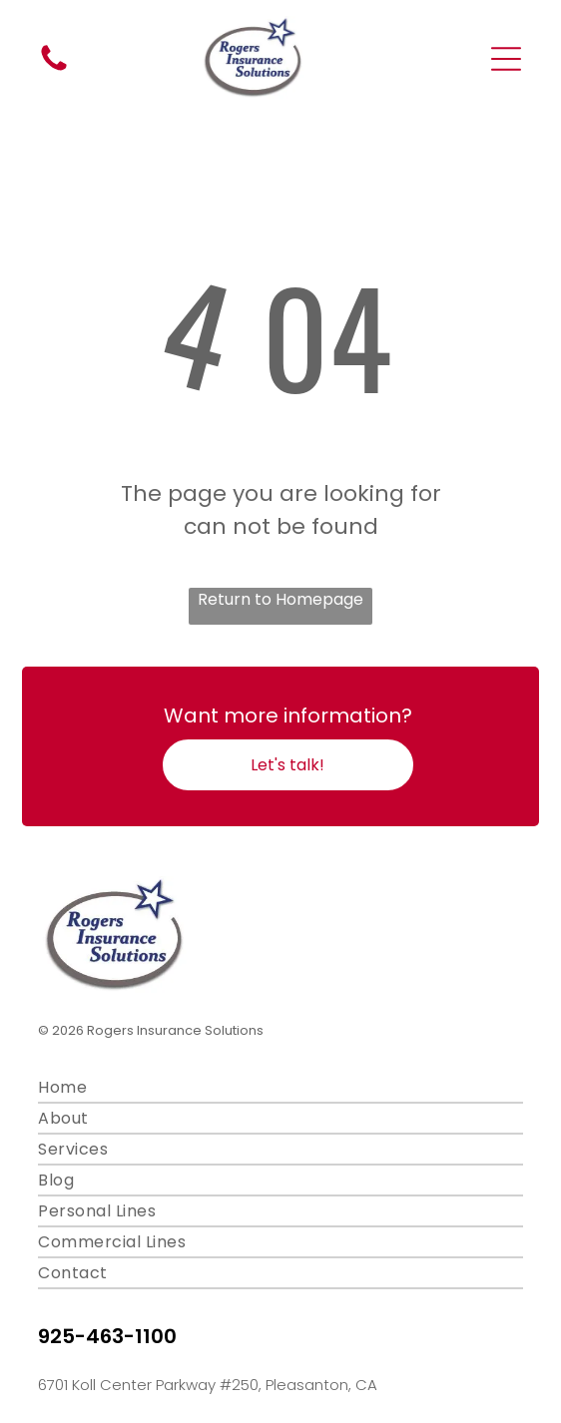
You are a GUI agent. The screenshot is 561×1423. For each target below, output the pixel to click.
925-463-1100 (107, 1336)
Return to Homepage (280, 599)
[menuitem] (280, 1088)
